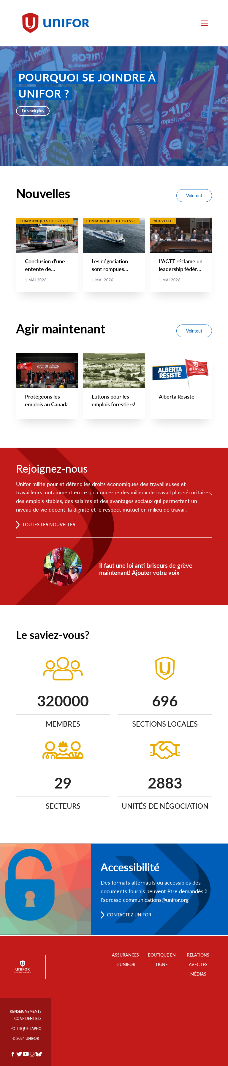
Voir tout (194, 195)
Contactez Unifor (131, 915)
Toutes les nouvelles (50, 525)
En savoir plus (33, 111)
